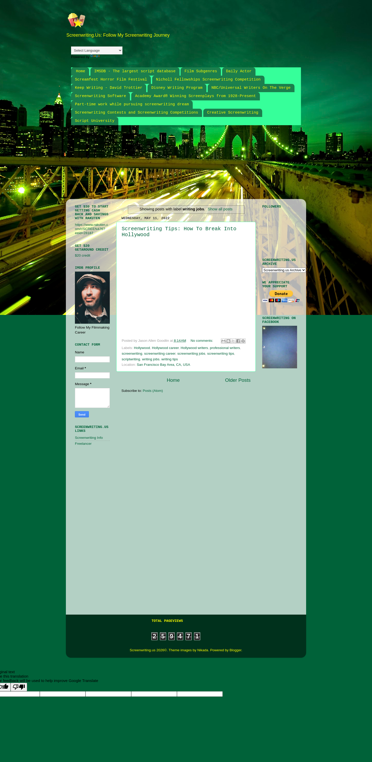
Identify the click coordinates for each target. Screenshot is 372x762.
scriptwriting (131, 359)
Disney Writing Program (177, 88)
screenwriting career (159, 353)
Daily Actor (239, 71)
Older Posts (238, 380)
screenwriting (132, 353)
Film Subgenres (200, 71)
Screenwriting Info (89, 438)
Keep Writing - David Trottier (108, 88)
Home (80, 71)
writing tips (169, 359)
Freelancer (83, 444)
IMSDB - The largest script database (135, 71)
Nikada (202, 650)
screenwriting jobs (191, 353)
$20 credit (82, 255)
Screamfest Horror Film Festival (111, 79)
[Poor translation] (19, 687)
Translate (102, 57)
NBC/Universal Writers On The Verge (251, 88)
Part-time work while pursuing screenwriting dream (132, 104)
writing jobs (151, 359)
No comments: (202, 341)
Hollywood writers (194, 348)
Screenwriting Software (100, 96)
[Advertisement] (196, 165)
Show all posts (220, 209)
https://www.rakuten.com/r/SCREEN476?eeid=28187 (91, 229)
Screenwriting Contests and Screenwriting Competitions (136, 112)
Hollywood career (165, 348)
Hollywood (142, 348)
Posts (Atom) (153, 391)
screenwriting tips (220, 353)
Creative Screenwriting (232, 112)
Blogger (235, 650)
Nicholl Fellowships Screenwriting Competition (208, 79)
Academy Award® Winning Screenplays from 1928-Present (195, 96)
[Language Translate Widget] (96, 50)
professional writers (225, 348)
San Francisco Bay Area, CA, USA (163, 365)
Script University (94, 121)
